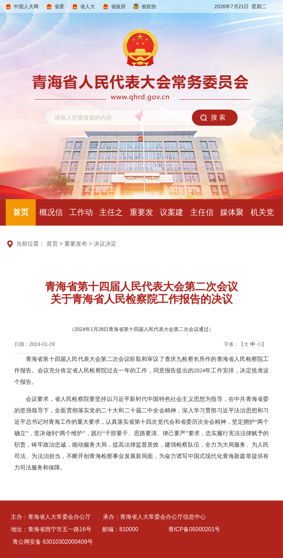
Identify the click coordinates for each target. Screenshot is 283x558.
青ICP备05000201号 (194, 529)
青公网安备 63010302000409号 (53, 542)
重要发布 (75, 244)
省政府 (118, 6)
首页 (21, 212)
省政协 (148, 6)
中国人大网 (26, 6)
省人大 (87, 6)
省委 (59, 6)
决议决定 (105, 244)
